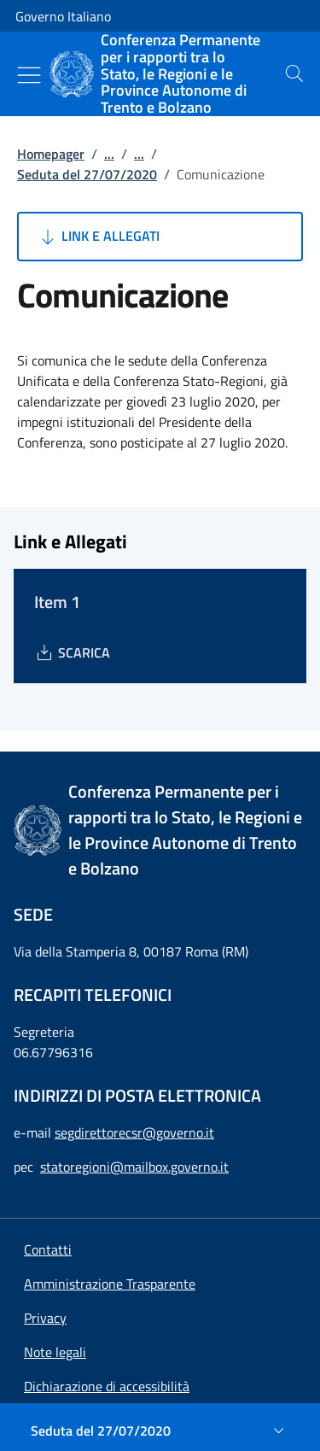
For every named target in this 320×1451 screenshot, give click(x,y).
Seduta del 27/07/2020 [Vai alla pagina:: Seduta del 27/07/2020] (87, 174)
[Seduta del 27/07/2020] (160, 1430)
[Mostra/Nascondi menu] (29, 75)
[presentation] (294, 73)
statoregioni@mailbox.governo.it (134, 1166)
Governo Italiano (63, 16)
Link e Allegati (99, 236)
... (109, 153)
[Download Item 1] (72, 652)
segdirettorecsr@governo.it (134, 1132)
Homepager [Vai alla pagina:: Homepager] (50, 153)
